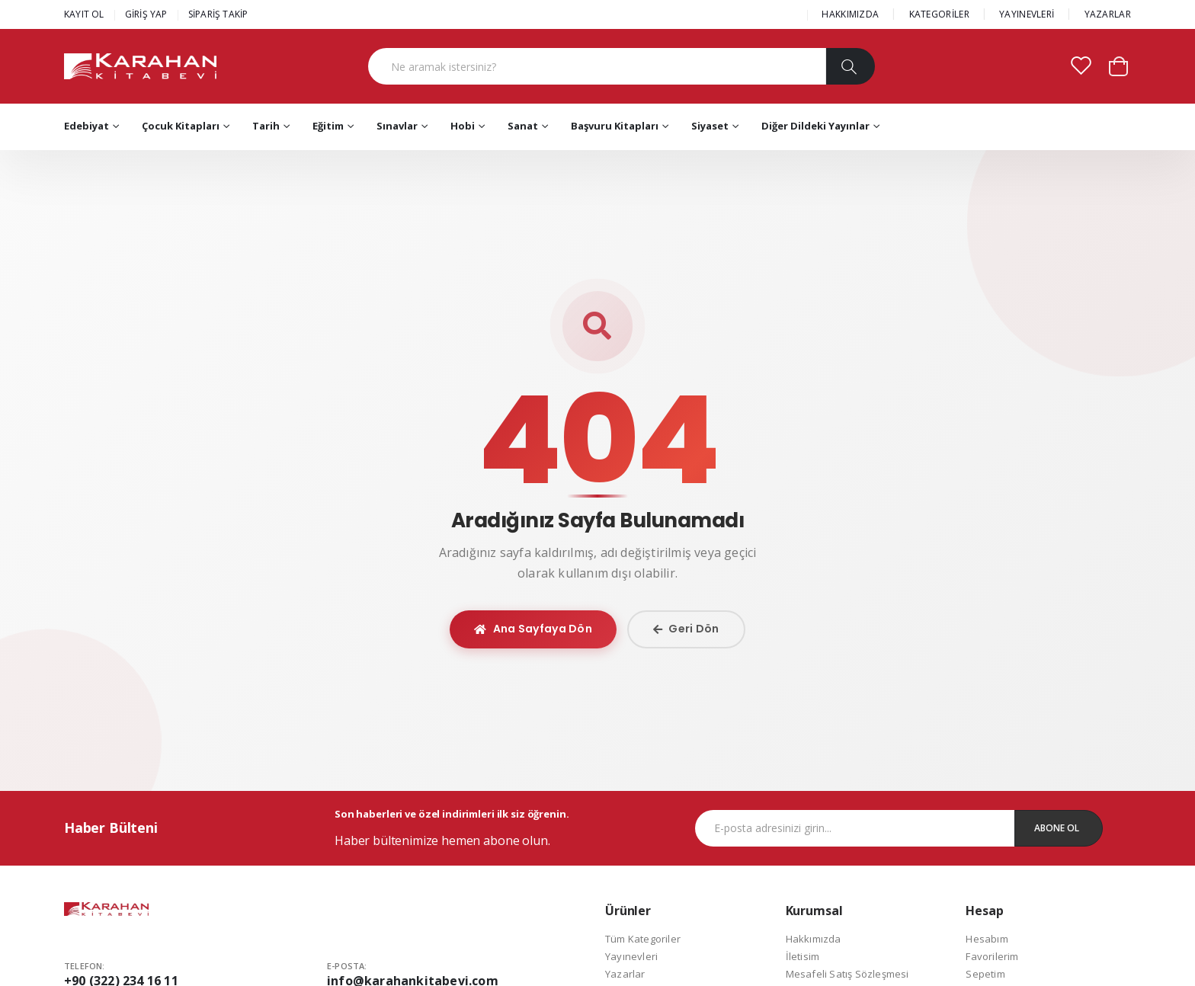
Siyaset (710, 126)
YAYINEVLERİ (1026, 14)
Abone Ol (1056, 827)
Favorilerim (992, 956)
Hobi (462, 126)
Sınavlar (397, 126)
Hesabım (987, 939)
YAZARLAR (1107, 14)
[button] (1118, 65)
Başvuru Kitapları (614, 126)
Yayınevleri (631, 956)
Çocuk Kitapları (180, 126)
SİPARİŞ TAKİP (218, 14)
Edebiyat (86, 126)
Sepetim (985, 974)
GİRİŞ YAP (146, 14)
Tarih (266, 126)
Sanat (523, 126)
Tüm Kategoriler (643, 939)
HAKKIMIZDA (850, 14)
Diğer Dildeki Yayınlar (815, 126)
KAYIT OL (84, 14)
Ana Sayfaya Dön (533, 628)
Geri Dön (686, 628)
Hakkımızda (813, 939)
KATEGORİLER (939, 14)
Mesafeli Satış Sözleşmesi (847, 974)
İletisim (803, 956)
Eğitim (328, 126)
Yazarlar (625, 974)
